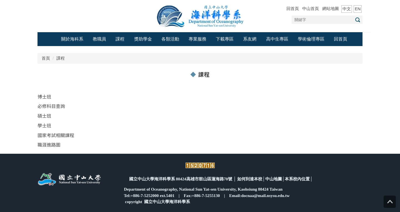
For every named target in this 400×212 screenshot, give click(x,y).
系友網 (249, 39)
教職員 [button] (99, 39)
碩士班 (44, 115)
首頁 (46, 58)
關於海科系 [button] (72, 39)
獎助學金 (143, 39)
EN (358, 8)
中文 (346, 8)
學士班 (44, 125)
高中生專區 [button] (277, 39)
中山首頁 (310, 8)
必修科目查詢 (51, 106)
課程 (60, 58)
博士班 (44, 96)
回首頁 (292, 8)
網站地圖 (330, 8)
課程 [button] (120, 39)
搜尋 (357, 20)
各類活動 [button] (170, 39)
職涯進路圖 (49, 144)
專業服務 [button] (197, 39)
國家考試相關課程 (56, 135)
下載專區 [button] (225, 39)
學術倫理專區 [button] (311, 39)
